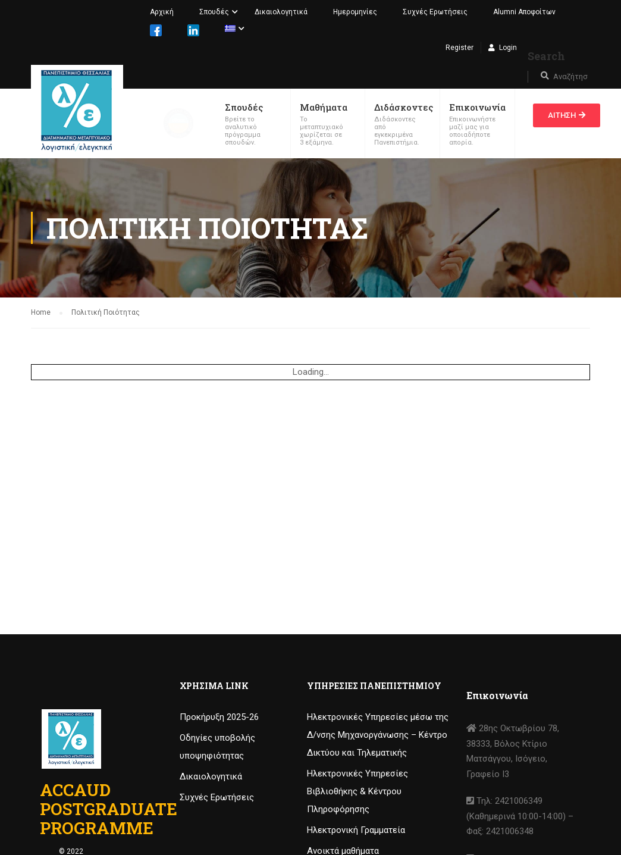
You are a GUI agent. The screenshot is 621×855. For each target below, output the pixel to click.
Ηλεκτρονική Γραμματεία (356, 830)
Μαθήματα (323, 107)
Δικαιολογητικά (281, 12)
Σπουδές (214, 12)
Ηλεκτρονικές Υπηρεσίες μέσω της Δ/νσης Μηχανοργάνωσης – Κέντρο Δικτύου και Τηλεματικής (377, 735)
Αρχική (162, 12)
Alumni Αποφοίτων (524, 12)
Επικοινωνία (477, 107)
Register (459, 47)
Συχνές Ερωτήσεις (435, 12)
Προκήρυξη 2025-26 (219, 717)
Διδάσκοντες (403, 107)
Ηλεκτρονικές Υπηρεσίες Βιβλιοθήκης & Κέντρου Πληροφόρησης (357, 791)
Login (508, 47)
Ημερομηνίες (355, 12)
